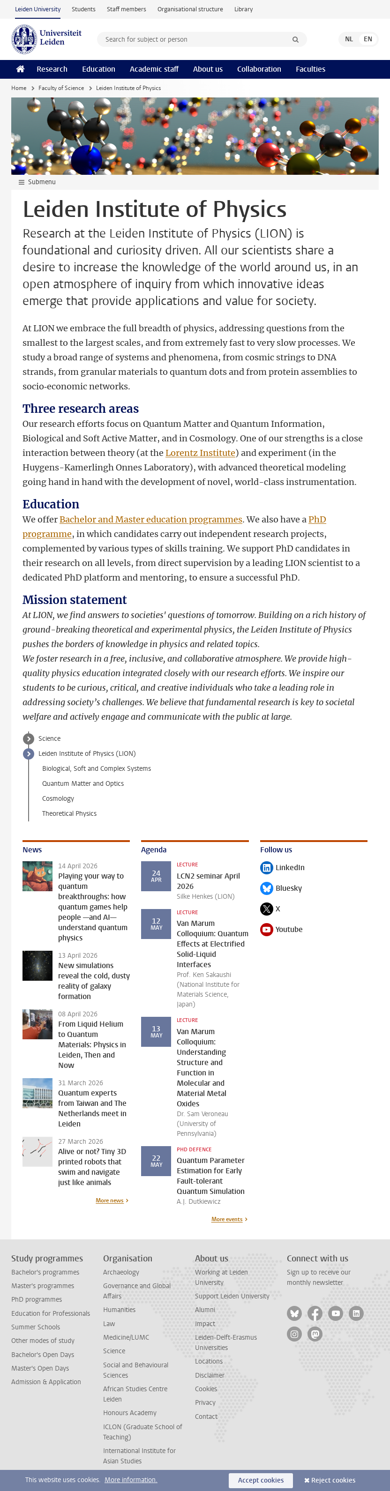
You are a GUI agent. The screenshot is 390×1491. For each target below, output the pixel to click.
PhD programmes (36, 1299)
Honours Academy (130, 1413)
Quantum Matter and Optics (83, 783)
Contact (206, 1416)
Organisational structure (190, 9)
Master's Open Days (40, 1368)
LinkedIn (282, 868)
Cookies (206, 1389)
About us (208, 69)
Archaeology (121, 1272)
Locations (209, 1361)
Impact (205, 1324)
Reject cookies (333, 1480)
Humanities (119, 1309)
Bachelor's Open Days (42, 1354)
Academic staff (154, 69)
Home (18, 88)
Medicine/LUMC (126, 1337)
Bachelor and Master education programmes (151, 519)
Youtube (281, 930)
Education (98, 69)
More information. (131, 1480)
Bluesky (281, 889)
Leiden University (37, 9)
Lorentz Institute (200, 452)
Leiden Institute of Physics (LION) (87, 753)
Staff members (126, 9)
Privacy (205, 1402)
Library (243, 9)
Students (84, 9)
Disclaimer (210, 1375)
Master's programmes (42, 1286)
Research (52, 69)
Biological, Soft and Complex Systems (96, 768)
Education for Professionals (50, 1313)
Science (49, 738)
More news (110, 1200)
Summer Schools (35, 1327)
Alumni (205, 1309)
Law (109, 1324)
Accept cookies (261, 1480)
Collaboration (259, 69)
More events (227, 1219)
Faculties (310, 69)
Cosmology (58, 798)
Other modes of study (43, 1340)
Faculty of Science (61, 88)
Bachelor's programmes (45, 1272)
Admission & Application (46, 1382)
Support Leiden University (232, 1296)
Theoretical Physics (69, 813)
